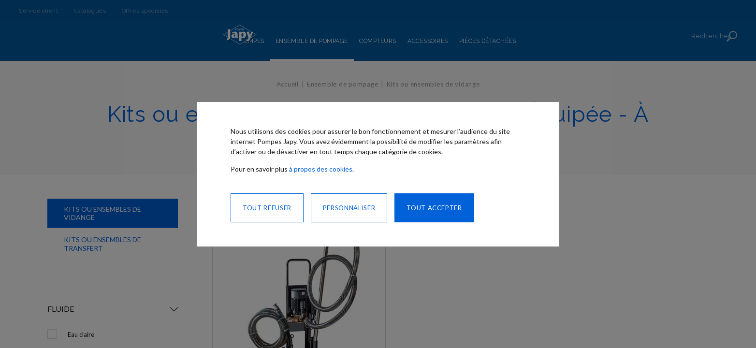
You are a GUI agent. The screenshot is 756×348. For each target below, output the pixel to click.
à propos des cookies (320, 169)
